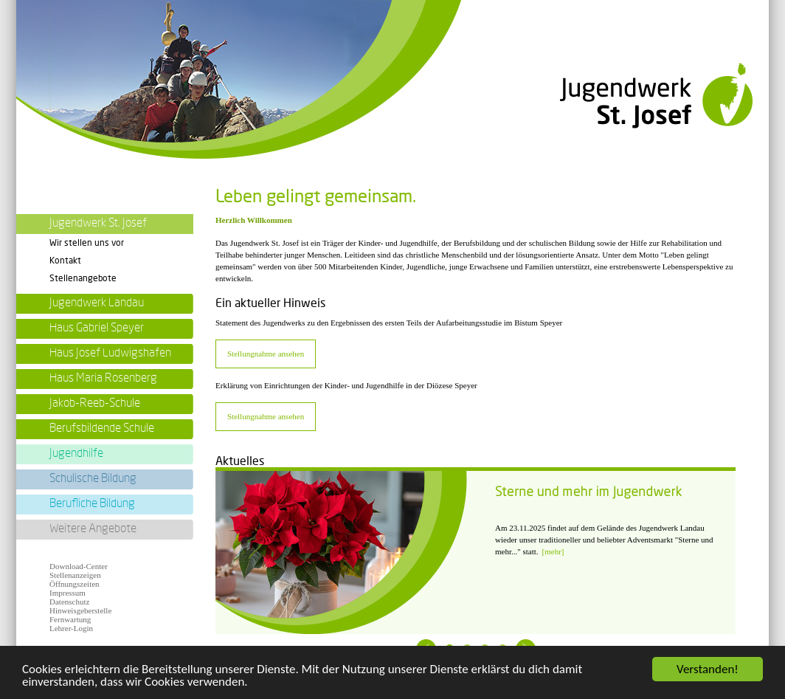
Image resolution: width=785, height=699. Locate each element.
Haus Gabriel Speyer (96, 328)
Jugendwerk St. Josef (98, 223)
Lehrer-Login (71, 628)
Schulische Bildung (92, 478)
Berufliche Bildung (92, 503)
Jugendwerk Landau (96, 303)
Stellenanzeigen (75, 575)
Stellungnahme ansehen (265, 353)
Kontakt (65, 260)
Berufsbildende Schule (101, 428)
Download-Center (78, 566)
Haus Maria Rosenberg (103, 378)
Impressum (67, 592)
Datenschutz (69, 601)
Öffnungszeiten (74, 583)
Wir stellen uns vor (86, 243)
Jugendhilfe (76, 453)
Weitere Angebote (92, 528)
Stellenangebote (83, 278)
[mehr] (553, 551)
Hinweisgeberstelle (80, 610)
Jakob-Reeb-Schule (94, 403)
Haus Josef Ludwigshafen (110, 353)
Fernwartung (70, 619)
